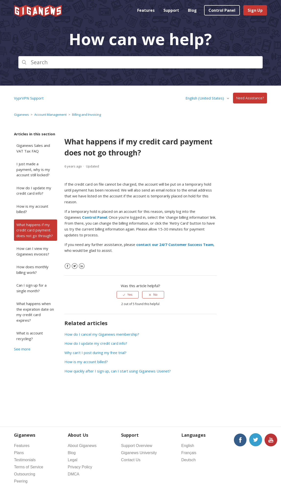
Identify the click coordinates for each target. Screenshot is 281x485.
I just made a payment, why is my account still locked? (33, 169)
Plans (19, 453)
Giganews (21, 114)
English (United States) (205, 98)
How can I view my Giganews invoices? (32, 251)
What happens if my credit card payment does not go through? (34, 230)
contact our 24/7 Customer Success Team (174, 244)
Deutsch (188, 460)
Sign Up (255, 10)
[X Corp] (75, 266)
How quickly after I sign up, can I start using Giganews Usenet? (117, 371)
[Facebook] (67, 266)
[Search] (140, 62)
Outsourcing (24, 474)
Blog (192, 10)
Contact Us (130, 460)
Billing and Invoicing (86, 114)
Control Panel (221, 10)
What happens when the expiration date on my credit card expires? (35, 312)
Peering (20, 481)
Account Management (50, 114)
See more (22, 348)
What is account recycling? (29, 336)
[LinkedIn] (82, 266)
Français (188, 453)
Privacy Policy (80, 467)
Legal (72, 460)
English (187, 446)
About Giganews (82, 446)
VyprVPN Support (29, 98)
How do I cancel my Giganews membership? (101, 334)
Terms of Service (28, 467)
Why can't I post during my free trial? (95, 352)
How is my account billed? (32, 209)
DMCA (73, 474)
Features (146, 10)
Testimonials (25, 460)
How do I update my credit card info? (33, 190)
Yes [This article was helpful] (129, 295)
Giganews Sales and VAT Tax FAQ (33, 148)
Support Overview (136, 446)
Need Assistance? (250, 98)
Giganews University (139, 453)
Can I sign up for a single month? (31, 288)
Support (171, 10)
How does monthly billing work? (32, 269)
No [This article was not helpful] (155, 295)
